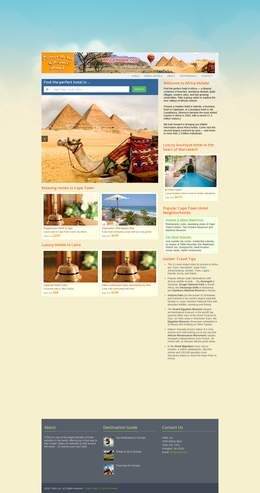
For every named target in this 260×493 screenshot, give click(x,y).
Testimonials (188, 76)
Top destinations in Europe (131, 437)
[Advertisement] (130, 25)
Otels (136, 76)
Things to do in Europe (128, 451)
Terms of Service (110, 488)
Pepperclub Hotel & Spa (58, 228)
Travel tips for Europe (128, 465)
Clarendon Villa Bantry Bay (118, 228)
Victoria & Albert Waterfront (184, 220)
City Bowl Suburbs (178, 237)
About (171, 76)
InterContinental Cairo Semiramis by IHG (126, 285)
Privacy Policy (91, 488)
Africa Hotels (153, 76)
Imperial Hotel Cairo (56, 285)
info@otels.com (178, 452)
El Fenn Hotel (173, 189)
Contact (207, 76)
